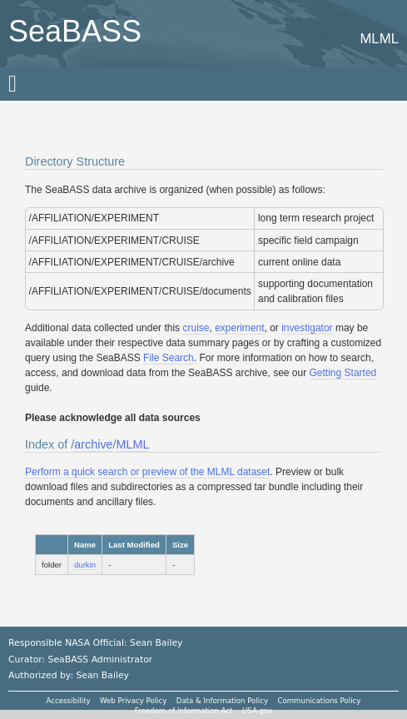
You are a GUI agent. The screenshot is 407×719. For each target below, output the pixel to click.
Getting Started (343, 373)
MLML (133, 444)
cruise (195, 328)
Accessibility (69, 701)
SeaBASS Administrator (100, 659)
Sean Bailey (102, 675)
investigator (306, 328)
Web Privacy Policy (133, 701)
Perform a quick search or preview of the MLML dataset (147, 472)
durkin (85, 564)
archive (93, 444)
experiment (239, 328)
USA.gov (257, 711)
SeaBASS (74, 31)
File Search (168, 358)
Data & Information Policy (222, 701)
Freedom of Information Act (184, 711)
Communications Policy (318, 701)
